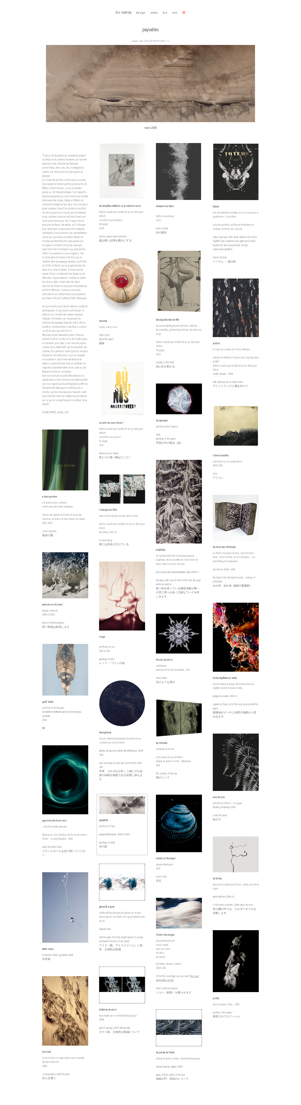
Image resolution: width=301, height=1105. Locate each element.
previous (135, 41)
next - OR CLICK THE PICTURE (152, 41)
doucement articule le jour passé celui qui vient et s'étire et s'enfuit (165, 949)
